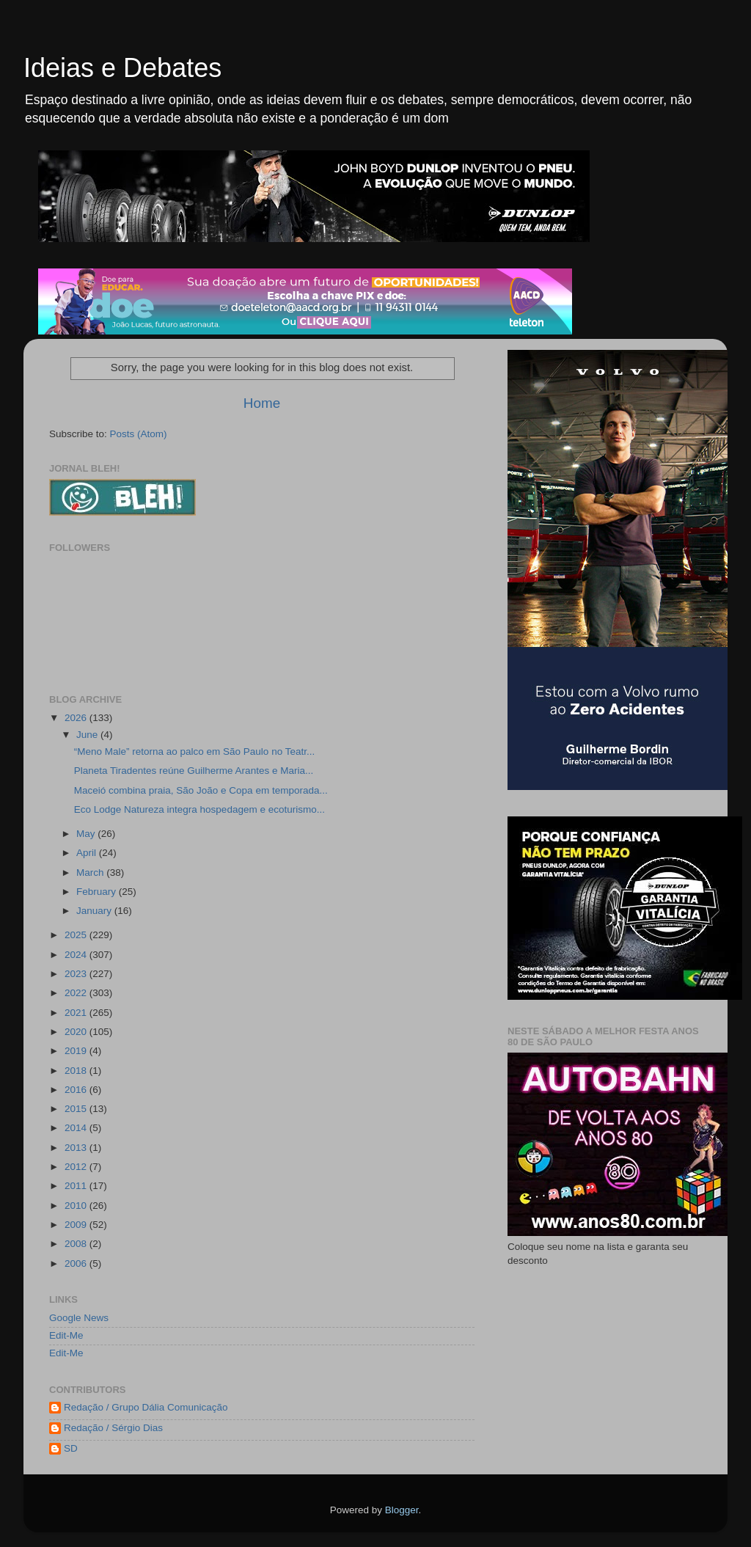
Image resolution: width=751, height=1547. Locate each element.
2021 (77, 1012)
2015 (77, 1108)
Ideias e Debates (122, 68)
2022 (77, 992)
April (87, 852)
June (88, 734)
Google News (79, 1317)
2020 (77, 1031)
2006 (77, 1263)
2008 (77, 1243)
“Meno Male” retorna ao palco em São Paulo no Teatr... (194, 751)
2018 (77, 1070)
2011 (77, 1185)
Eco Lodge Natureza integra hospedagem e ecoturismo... (199, 809)
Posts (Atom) (138, 433)
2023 (77, 973)
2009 (77, 1224)
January (95, 910)
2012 (77, 1166)
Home (261, 403)
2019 (77, 1050)
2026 (77, 717)
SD (71, 1448)
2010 (77, 1205)
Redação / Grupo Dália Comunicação (146, 1407)
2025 (77, 934)
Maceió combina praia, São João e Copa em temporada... (201, 790)
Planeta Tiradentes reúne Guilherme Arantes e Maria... (193, 770)
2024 (77, 954)
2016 (77, 1089)
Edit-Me (66, 1335)
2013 (77, 1147)
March (91, 872)
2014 (77, 1127)
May (87, 833)
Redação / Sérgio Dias (113, 1427)
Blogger (402, 1509)
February (97, 891)
